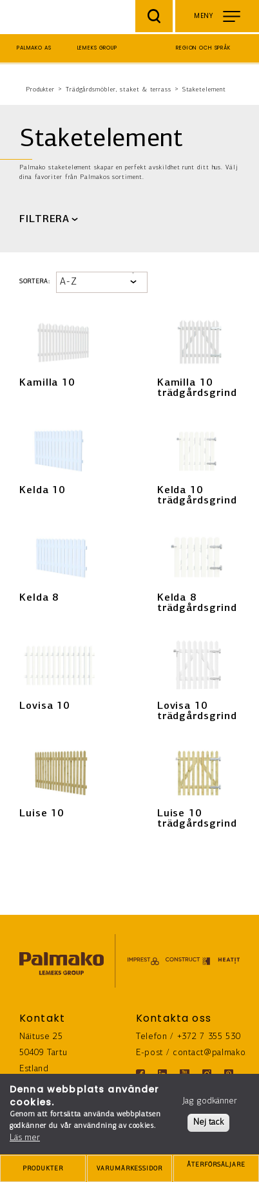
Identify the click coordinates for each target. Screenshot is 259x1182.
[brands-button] (130, 1168)
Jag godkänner (209, 1101)
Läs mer (25, 1138)
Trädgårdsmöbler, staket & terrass (118, 89)
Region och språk (203, 48)
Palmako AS (34, 48)
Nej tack (208, 1122)
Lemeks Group (97, 48)
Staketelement (204, 89)
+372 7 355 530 (209, 1037)
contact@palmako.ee (215, 1053)
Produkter (40, 89)
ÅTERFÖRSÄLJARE (216, 1169)
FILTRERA (44, 219)
